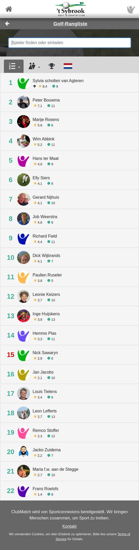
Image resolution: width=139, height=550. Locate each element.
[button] (14, 66)
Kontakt (69, 526)
